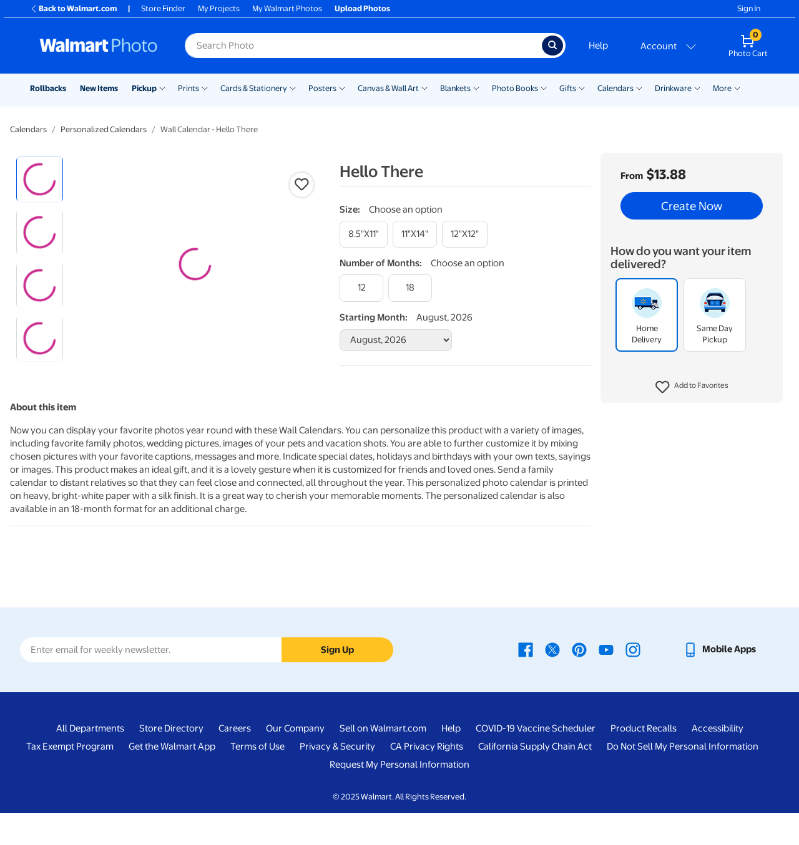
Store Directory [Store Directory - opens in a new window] (171, 760)
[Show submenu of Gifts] (582, 87)
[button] (692, 387)
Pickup (144, 88)
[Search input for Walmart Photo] (363, 45)
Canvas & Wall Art (388, 88)
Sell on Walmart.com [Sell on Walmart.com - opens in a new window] (383, 760)
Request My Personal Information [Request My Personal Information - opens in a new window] (399, 797)
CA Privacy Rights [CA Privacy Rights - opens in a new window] (426, 779)
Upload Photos (362, 8)
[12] (361, 287)
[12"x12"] (465, 234)
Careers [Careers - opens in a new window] (234, 760)
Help (598, 45)
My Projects (219, 8)
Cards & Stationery (253, 88)
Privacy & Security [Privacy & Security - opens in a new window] (337, 779)
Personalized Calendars (104, 129)
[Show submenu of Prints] (204, 87)
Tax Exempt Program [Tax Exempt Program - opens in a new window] (70, 779)
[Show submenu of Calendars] (639, 87)
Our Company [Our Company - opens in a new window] (295, 760)
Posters (322, 88)
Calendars (615, 88)
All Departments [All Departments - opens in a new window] (90, 760)
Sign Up (337, 681)
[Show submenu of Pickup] (162, 87)
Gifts (567, 88)
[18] (410, 287)
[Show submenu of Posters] (342, 87)
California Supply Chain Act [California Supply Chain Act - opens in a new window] (535, 779)
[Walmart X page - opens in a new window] (552, 681)
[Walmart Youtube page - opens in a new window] (606, 681)
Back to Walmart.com (73, 8)
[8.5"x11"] (364, 234)
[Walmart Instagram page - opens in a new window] (632, 681)
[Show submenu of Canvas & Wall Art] (424, 87)
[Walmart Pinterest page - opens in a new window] (579, 681)
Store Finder (163, 8)
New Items (99, 88)
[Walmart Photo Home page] (98, 45)
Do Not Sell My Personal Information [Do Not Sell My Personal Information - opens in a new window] (682, 779)
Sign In (748, 8)
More (722, 88)
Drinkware (673, 88)
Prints (188, 88)
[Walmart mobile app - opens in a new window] (719, 681)
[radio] (39, 179)
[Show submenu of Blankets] (476, 87)
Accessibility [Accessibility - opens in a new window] (717, 760)
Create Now (691, 206)
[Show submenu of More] (737, 87)
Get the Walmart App (172, 779)
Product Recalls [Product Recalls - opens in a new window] (643, 760)
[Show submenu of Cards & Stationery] (293, 87)
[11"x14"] (415, 234)
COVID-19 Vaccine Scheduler (536, 760)
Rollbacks (48, 88)
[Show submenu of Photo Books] (543, 87)
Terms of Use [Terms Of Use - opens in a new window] (257, 779)
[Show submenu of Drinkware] (697, 87)
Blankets (455, 88)
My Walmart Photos (287, 8)
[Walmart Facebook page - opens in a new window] (525, 681)
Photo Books (515, 88)
